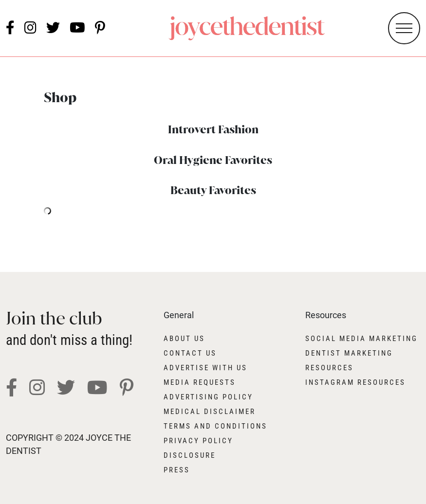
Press (177, 470)
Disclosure (190, 455)
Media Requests (200, 382)
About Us (184, 338)
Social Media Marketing (361, 338)
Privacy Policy (198, 440)
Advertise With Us (205, 367)
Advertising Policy (208, 397)
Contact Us (190, 353)
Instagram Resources (355, 382)
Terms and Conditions (215, 426)
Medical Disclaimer (210, 411)
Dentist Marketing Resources (349, 360)
